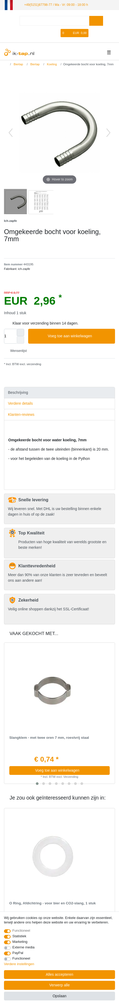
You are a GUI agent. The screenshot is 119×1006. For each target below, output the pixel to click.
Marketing (20, 942)
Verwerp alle (59, 985)
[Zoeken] (96, 21)
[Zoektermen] (54, 21)
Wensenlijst (16, 351)
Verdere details (20, 403)
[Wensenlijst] (57, 33)
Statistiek (19, 936)
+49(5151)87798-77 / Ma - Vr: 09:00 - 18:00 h (56, 5)
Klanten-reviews (21, 414)
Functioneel (21, 930)
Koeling (51, 64)
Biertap (18, 64)
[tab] (59, 392)
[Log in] (40, 33)
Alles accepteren (59, 974)
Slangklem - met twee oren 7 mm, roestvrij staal (49, 738)
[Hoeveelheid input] (10, 336)
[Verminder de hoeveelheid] (20, 340)
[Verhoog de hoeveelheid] (20, 332)
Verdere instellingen (19, 964)
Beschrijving (18, 392)
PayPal (17, 953)
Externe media (23, 947)
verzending (33, 364)
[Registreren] (48, 33)
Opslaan (59, 996)
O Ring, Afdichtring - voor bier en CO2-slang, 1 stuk (52, 903)
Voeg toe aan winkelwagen (79, 336)
